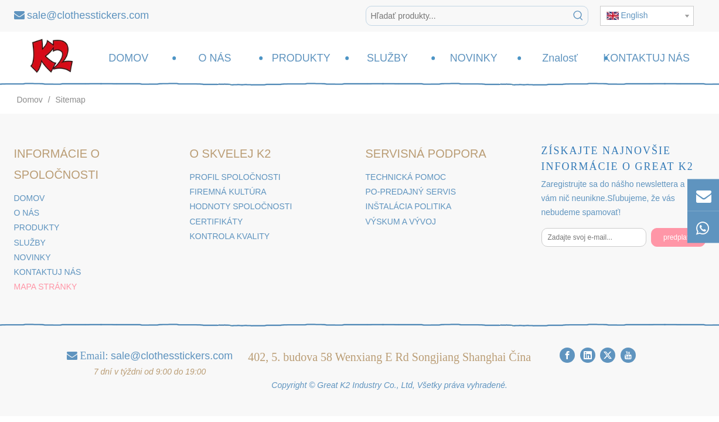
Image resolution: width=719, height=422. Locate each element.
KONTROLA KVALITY (230, 236)
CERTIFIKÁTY (216, 221)
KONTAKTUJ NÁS (47, 272)
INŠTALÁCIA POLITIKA (409, 206)
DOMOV (29, 198)
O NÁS (27, 212)
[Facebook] (567, 354)
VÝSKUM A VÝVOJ (401, 221)
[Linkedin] (587, 354)
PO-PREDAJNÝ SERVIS (411, 191)
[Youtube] (628, 354)
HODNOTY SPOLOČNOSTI (241, 206)
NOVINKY (32, 257)
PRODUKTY (37, 227)
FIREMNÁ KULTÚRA (228, 191)
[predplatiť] (678, 237)
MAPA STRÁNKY (45, 286)
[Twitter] (607, 354)
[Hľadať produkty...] (467, 15)
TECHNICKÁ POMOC (406, 177)
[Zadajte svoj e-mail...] (593, 237)
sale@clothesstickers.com (88, 15)
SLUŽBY (30, 242)
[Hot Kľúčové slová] (578, 15)
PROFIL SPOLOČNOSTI (235, 177)
